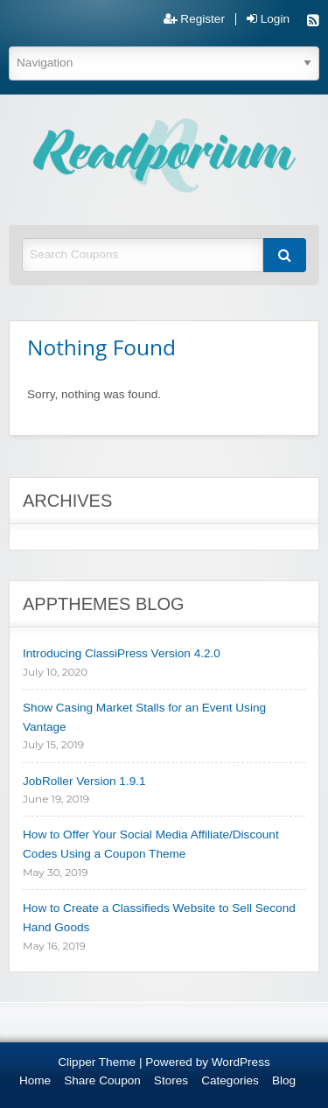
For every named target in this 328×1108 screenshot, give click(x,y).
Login (268, 19)
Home (35, 1080)
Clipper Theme (97, 1062)
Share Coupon (102, 1080)
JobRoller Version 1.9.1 (84, 781)
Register (194, 19)
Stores (171, 1080)
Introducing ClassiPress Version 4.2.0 (121, 653)
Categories (230, 1080)
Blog (284, 1080)
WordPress (241, 1062)
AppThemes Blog (104, 604)
